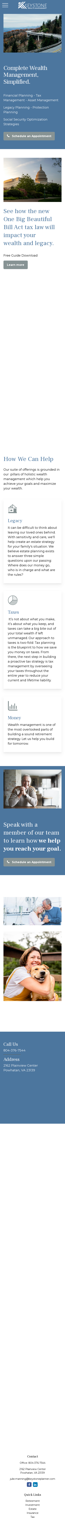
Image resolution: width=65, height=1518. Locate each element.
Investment (32, 1505)
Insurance (32, 1513)
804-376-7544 (36, 1462)
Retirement (32, 1501)
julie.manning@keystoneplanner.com (32, 1478)
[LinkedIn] (35, 1484)
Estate (33, 1509)
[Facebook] (29, 1484)
